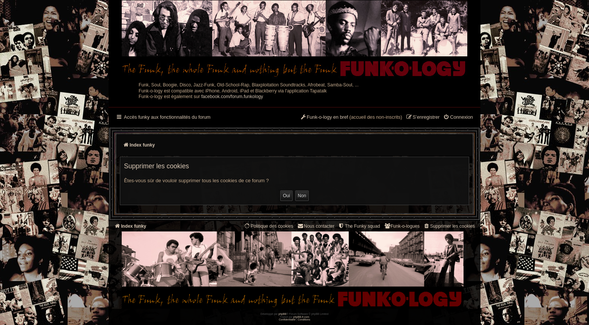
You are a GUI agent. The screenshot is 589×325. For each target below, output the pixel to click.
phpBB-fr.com (301, 317)
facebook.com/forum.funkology (232, 96)
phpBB (282, 314)
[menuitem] (458, 117)
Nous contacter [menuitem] (315, 226)
